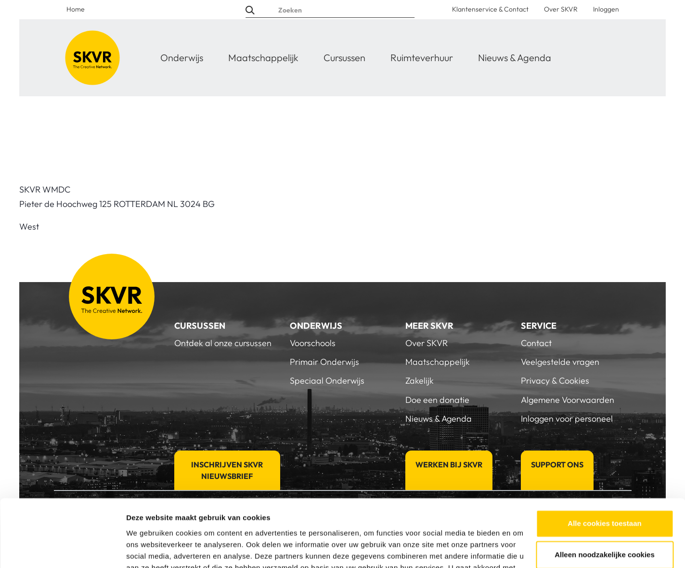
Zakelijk (419, 380)
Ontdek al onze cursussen (222, 343)
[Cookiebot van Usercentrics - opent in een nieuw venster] (62, 549)
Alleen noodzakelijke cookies (605, 498)
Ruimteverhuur (421, 58)
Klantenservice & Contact (490, 9)
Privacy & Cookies (555, 380)
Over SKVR (561, 9)
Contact (536, 343)
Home (75, 9)
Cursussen (344, 58)
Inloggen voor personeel (567, 418)
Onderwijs (181, 58)
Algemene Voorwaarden (567, 399)
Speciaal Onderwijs (327, 380)
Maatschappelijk (263, 58)
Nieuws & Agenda (514, 58)
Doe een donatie (437, 399)
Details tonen (149, 549)
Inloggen (606, 9)
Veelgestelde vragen (560, 361)
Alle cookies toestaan (604, 467)
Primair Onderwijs (324, 361)
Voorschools (313, 343)
